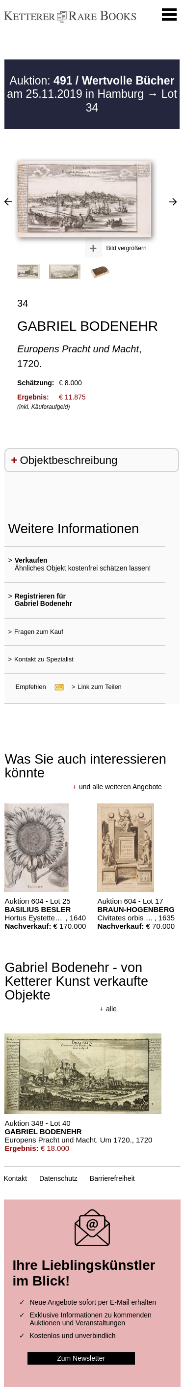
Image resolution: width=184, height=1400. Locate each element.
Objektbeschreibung (68, 460)
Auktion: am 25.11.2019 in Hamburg (90, 87)
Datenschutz (58, 1178)
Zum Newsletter (81, 1358)
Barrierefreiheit (112, 1178)
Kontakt (15, 1178)
